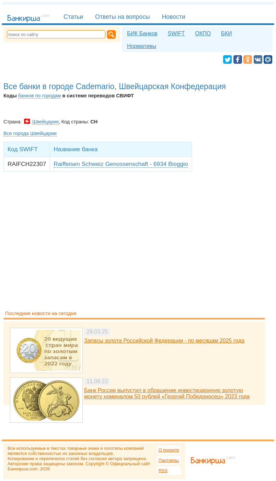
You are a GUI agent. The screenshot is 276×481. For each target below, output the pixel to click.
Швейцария (45, 121)
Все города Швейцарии (30, 133)
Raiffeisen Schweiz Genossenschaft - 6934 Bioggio (121, 163)
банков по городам (39, 95)
